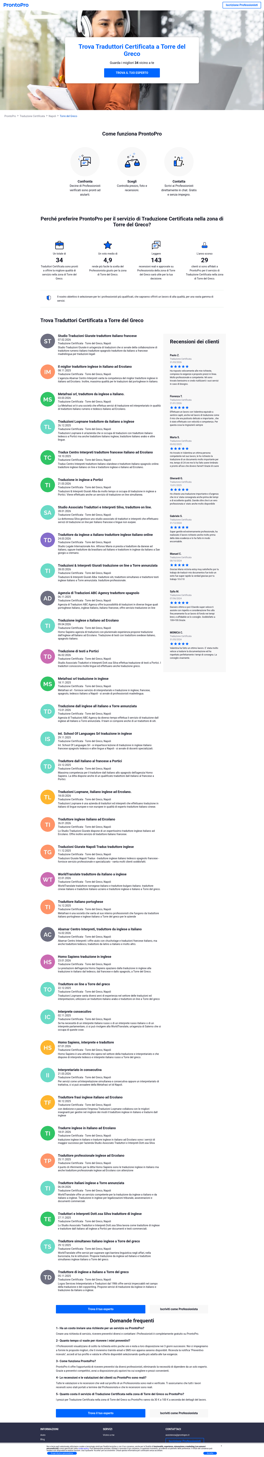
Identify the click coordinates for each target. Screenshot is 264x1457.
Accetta (210, 1453)
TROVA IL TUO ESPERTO (132, 73)
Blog (42, 1439)
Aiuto (42, 1435)
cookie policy (83, 1448)
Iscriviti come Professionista (179, 1309)
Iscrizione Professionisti (242, 5)
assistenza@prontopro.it (178, 1435)
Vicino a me (108, 1435)
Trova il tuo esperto (100, 1309)
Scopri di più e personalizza (62, 1453)
